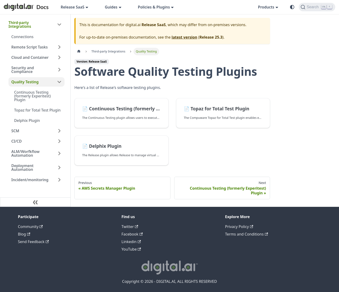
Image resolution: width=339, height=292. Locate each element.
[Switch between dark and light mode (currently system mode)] (292, 7)
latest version (184, 37)
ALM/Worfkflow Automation (25, 153)
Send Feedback (33, 241)
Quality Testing (25, 81)
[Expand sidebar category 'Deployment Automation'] (59, 167)
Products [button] (266, 7)
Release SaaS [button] (73, 7)
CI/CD (16, 141)
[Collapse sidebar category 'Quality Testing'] (59, 82)
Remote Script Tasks (29, 47)
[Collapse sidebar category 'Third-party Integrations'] (59, 24)
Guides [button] (111, 7)
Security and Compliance (22, 69)
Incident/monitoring (29, 179)
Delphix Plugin (27, 120)
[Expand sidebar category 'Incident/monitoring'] (59, 179)
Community (30, 226)
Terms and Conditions (246, 234)
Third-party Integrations (19, 24)
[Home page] (78, 51)
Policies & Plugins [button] (154, 7)
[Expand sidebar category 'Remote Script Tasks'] (59, 47)
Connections (22, 36)
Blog (24, 234)
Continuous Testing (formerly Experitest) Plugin (32, 96)
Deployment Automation (22, 167)
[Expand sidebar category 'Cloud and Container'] (59, 57)
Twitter (129, 226)
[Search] (317, 7)
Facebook (132, 234)
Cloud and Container (29, 57)
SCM (15, 130)
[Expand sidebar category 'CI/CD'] (59, 141)
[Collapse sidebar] (35, 202)
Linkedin (131, 241)
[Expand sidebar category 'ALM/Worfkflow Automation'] (59, 153)
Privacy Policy (239, 226)
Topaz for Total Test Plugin (37, 110)
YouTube (131, 249)
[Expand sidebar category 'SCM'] (59, 131)
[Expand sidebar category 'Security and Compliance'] (59, 69)
